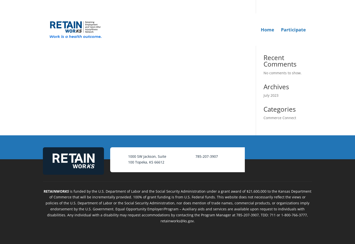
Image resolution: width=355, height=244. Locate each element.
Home (267, 30)
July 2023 (271, 95)
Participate (293, 30)
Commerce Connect (280, 117)
